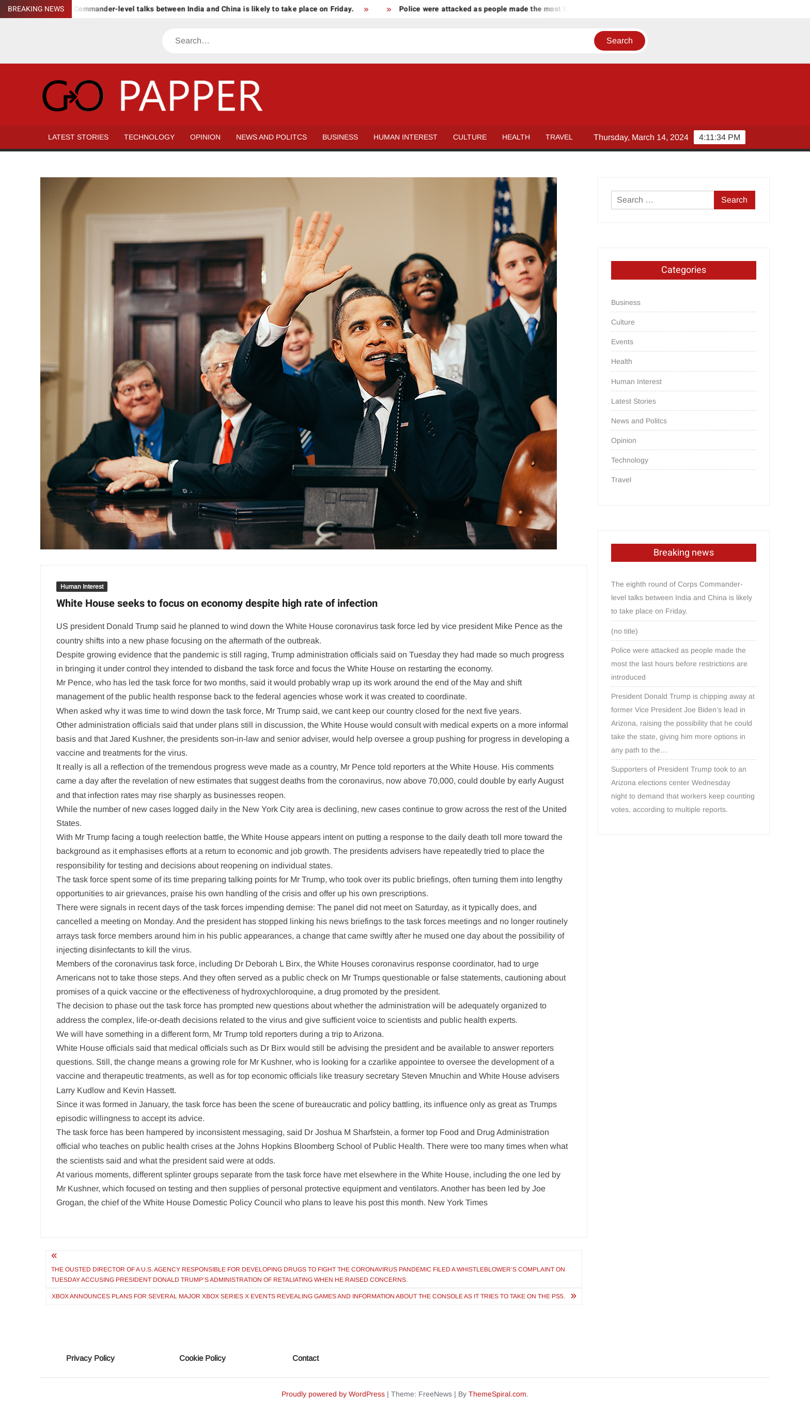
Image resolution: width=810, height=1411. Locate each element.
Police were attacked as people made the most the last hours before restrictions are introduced (679, 663)
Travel (559, 137)
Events (622, 342)
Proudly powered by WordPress (333, 1394)
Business (340, 137)
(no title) (624, 631)
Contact (305, 1358)
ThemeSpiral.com (497, 1394)
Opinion (205, 137)
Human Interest (405, 137)
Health (516, 137)
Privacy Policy (90, 1358)
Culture (470, 137)
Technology (149, 137)
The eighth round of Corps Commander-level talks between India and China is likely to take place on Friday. (681, 597)
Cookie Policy (202, 1358)
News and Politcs (271, 137)
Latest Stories (78, 137)
